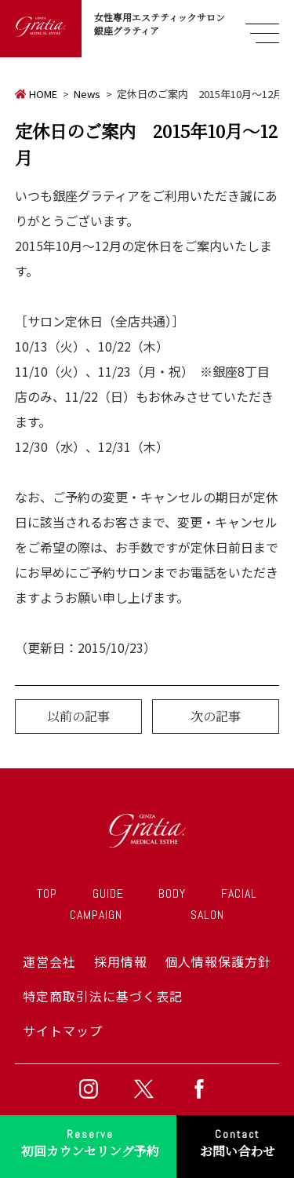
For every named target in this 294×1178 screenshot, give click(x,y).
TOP (47, 893)
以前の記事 (78, 716)
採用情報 (120, 961)
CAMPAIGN (96, 914)
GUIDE (108, 893)
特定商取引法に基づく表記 (103, 996)
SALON (207, 914)
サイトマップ (63, 1030)
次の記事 (216, 716)
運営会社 (49, 961)
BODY (172, 893)
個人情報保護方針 (218, 961)
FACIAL (239, 893)
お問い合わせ (237, 1141)
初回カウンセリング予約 (90, 1141)
